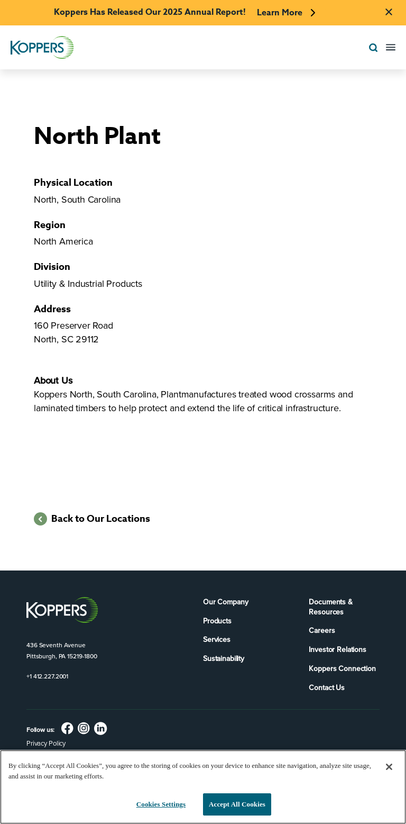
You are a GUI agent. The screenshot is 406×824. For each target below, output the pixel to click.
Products (217, 621)
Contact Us (327, 688)
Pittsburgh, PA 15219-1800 (61, 656)
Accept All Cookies (237, 804)
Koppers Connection (342, 669)
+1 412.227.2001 (47, 676)
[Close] (389, 766)
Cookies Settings (161, 804)
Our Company (225, 602)
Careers (322, 631)
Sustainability (223, 659)
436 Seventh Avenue (56, 645)
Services (216, 640)
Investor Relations (337, 650)
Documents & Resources (330, 607)
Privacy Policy (46, 743)
